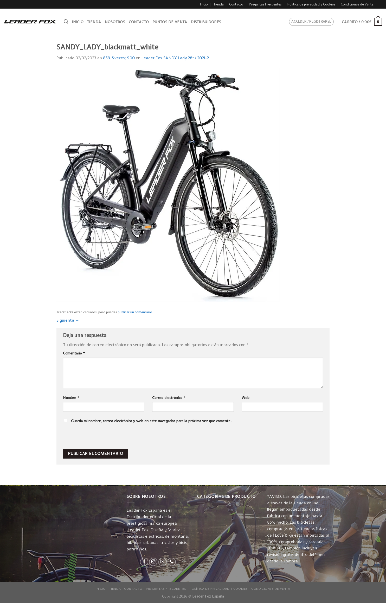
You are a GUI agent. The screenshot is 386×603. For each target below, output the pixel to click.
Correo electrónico (168, 397)
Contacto (236, 4)
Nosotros (115, 22)
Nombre (71, 397)
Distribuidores (206, 22)
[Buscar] (66, 21)
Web (245, 397)
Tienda (219, 4)
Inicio (204, 4)
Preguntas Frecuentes (265, 4)
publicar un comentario (135, 312)
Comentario (74, 353)
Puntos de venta (169, 22)
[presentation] (98, 437)
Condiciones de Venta (357, 4)
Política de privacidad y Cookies (311, 4)
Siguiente (67, 320)
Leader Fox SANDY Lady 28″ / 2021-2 (175, 58)
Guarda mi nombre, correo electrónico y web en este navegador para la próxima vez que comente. (151, 420)
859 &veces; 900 (119, 58)
